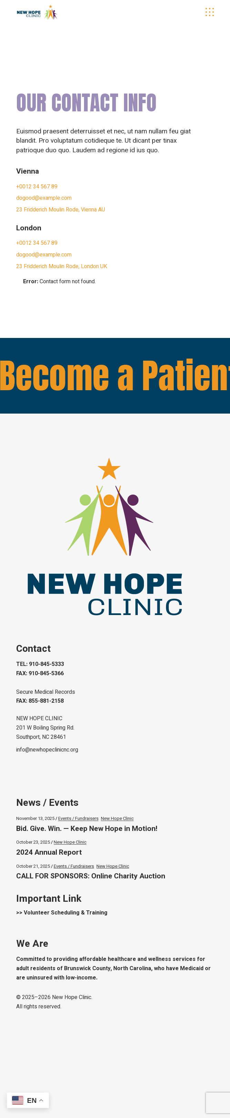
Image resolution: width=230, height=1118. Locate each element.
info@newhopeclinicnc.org (47, 750)
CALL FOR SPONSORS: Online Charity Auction (90, 876)
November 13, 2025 (35, 818)
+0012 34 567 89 (37, 187)
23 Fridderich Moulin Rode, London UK (61, 266)
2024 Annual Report (49, 852)
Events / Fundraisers (78, 818)
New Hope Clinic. (72, 997)
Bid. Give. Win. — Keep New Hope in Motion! (86, 828)
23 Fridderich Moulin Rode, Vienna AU (60, 210)
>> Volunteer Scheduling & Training (61, 913)
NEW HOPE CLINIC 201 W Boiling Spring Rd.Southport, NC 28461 (45, 727)
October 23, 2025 (33, 842)
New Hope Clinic (117, 818)
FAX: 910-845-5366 (40, 673)
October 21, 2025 (33, 866)
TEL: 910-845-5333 (40, 664)
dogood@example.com (44, 198)
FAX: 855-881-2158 (40, 701)
